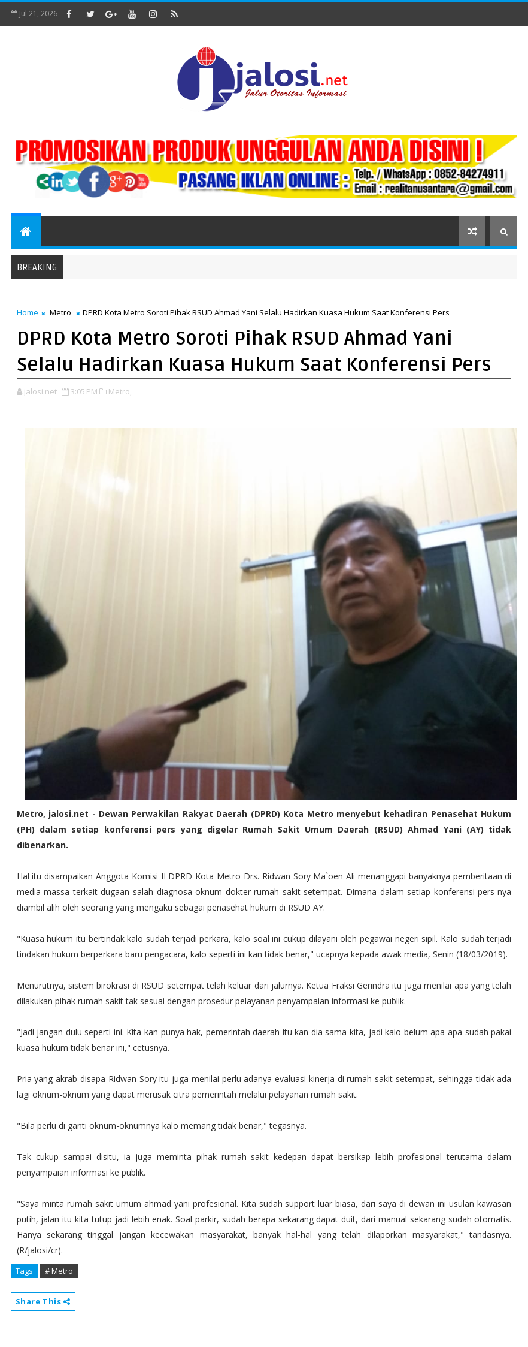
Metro (60, 312)
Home (27, 312)
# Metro (59, 1270)
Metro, (120, 391)
